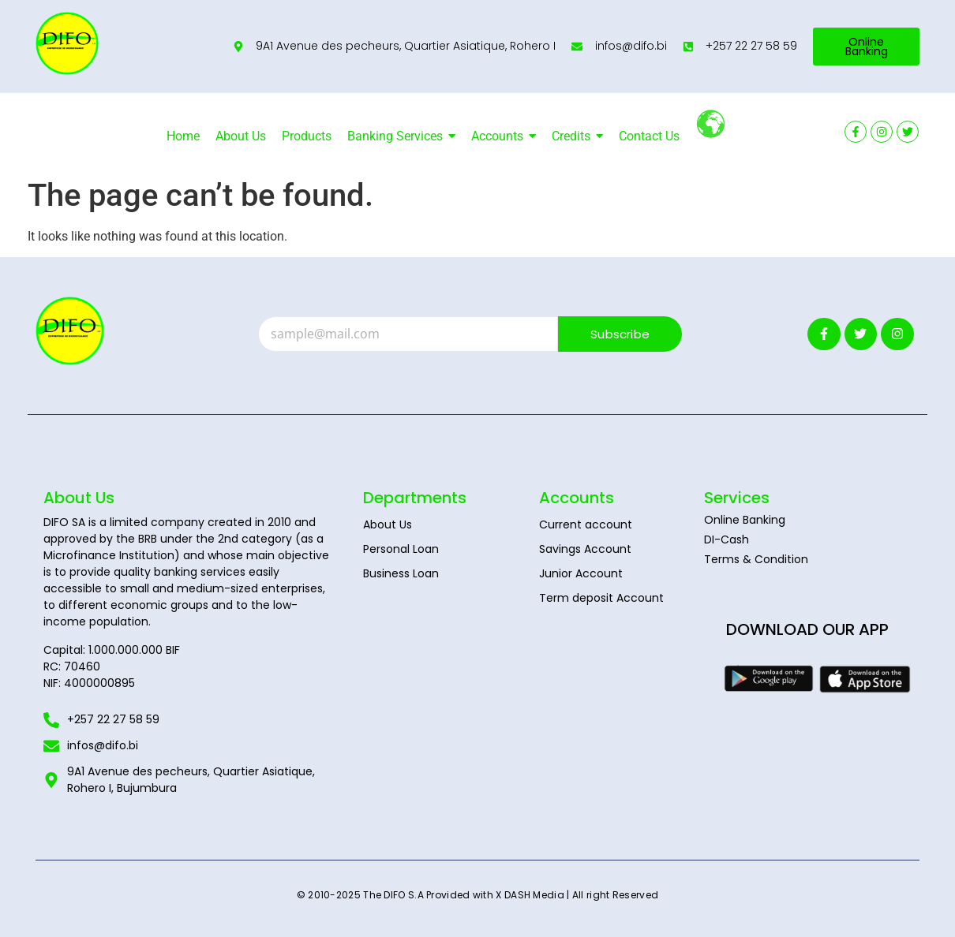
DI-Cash (726, 539)
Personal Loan (401, 549)
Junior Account (581, 573)
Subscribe (620, 334)
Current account (585, 524)
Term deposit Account (601, 598)
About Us (387, 524)
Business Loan (401, 573)
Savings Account (585, 549)
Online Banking (744, 520)
